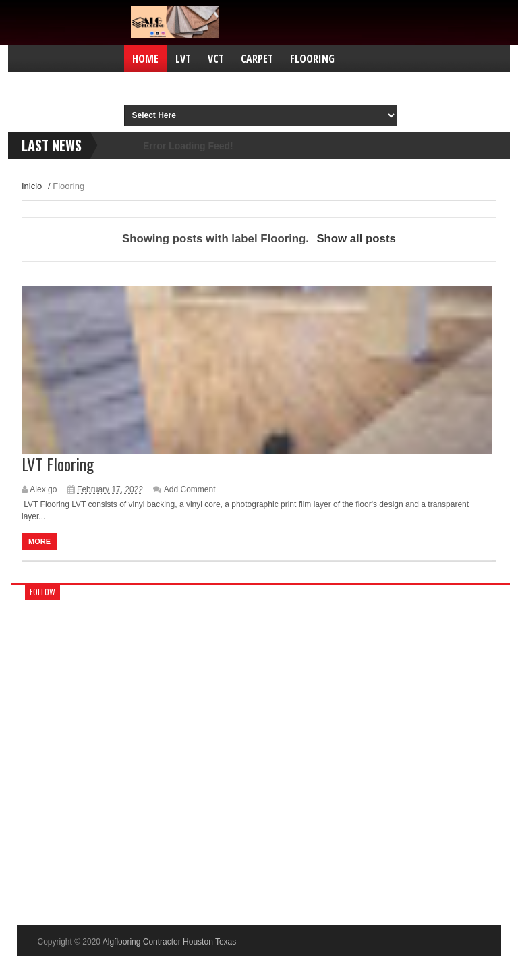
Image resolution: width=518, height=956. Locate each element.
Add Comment (190, 489)
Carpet (257, 58)
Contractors (164, 85)
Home (145, 58)
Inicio (32, 186)
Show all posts (356, 238)
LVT (183, 58)
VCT (216, 58)
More (39, 541)
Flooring (312, 58)
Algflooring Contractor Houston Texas (170, 942)
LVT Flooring (58, 464)
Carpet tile (239, 85)
